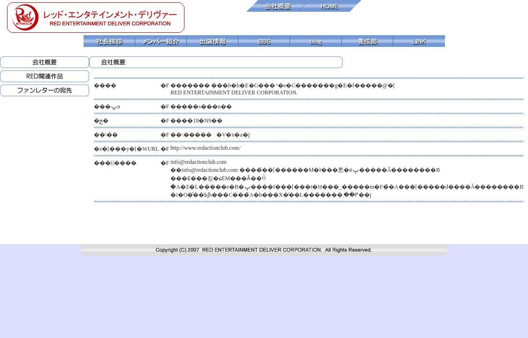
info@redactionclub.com (198, 162)
